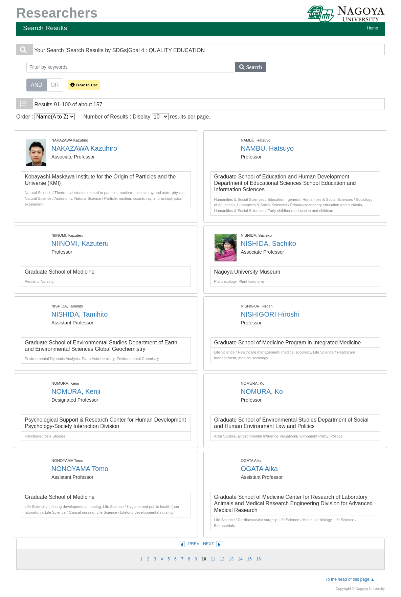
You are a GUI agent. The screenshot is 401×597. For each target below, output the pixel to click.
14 (240, 559)
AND (36, 84)
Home (372, 28)
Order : (45, 116)
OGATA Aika (259, 468)
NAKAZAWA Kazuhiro (84, 148)
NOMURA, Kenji (75, 391)
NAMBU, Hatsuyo (267, 148)
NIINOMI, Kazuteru (80, 243)
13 (231, 559)
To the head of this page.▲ (350, 579)
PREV (193, 543)
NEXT (208, 543)
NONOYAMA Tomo (79, 468)
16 (258, 559)
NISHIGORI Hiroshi (270, 314)
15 (249, 559)
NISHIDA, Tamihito (79, 314)
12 (222, 559)
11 (213, 559)
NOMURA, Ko (262, 391)
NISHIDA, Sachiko (268, 243)
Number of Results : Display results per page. (146, 116)
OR (55, 84)
